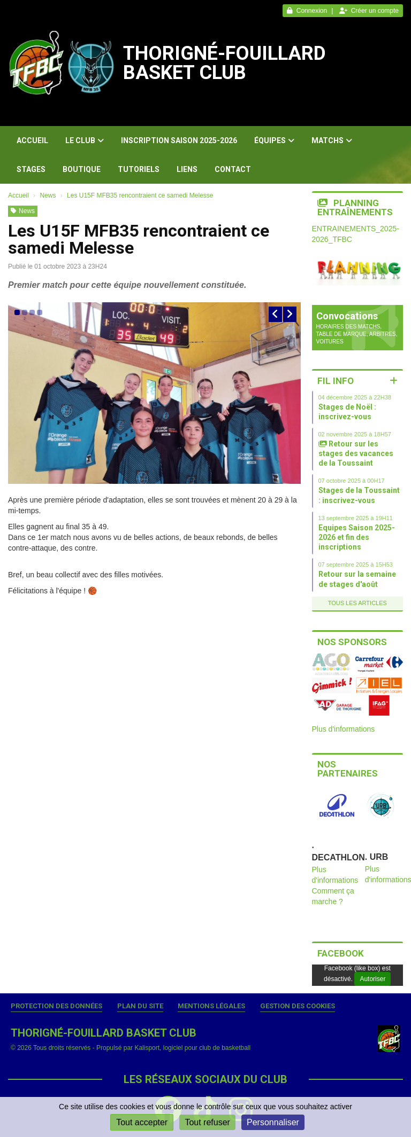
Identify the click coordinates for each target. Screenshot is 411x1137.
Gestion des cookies (297, 1006)
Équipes (274, 140)
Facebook (340, 953)
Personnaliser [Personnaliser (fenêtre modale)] (273, 1122)
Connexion (307, 10)
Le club (84, 140)
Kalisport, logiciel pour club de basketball (192, 1048)
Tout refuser (207, 1122)
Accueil (32, 140)
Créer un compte (369, 10)
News (23, 211)
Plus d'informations (343, 729)
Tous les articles (357, 603)
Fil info (335, 380)
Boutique (82, 169)
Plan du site (140, 1006)
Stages (31, 169)
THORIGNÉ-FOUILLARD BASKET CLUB (224, 63)
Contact (233, 169)
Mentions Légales (211, 1006)
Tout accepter (142, 1122)
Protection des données (56, 1006)
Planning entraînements (355, 207)
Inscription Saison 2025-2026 (179, 140)
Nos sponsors (352, 642)
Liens (187, 169)
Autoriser (372, 979)
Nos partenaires (347, 769)
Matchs (331, 140)
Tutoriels (138, 169)
